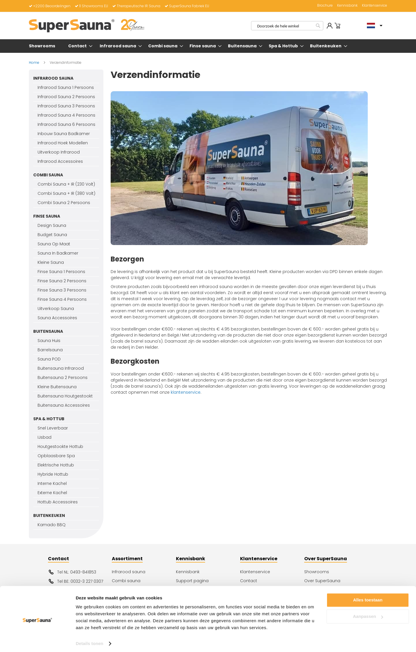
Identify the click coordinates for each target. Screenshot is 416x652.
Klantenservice (374, 5)
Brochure (325, 5)
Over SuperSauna (322, 581)
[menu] (208, 46)
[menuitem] (43, 46)
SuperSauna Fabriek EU (187, 5)
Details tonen (89, 640)
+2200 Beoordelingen (49, 5)
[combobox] (287, 25)
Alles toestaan (367, 597)
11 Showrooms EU (91, 5)
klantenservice (185, 392)
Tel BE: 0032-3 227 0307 (75, 581)
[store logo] (86, 26)
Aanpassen (368, 613)
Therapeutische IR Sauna (136, 5)
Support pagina (192, 581)
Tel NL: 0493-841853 (72, 572)
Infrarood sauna (128, 572)
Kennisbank (347, 5)
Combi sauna (126, 581)
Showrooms (316, 572)
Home (34, 62)
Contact (248, 581)
